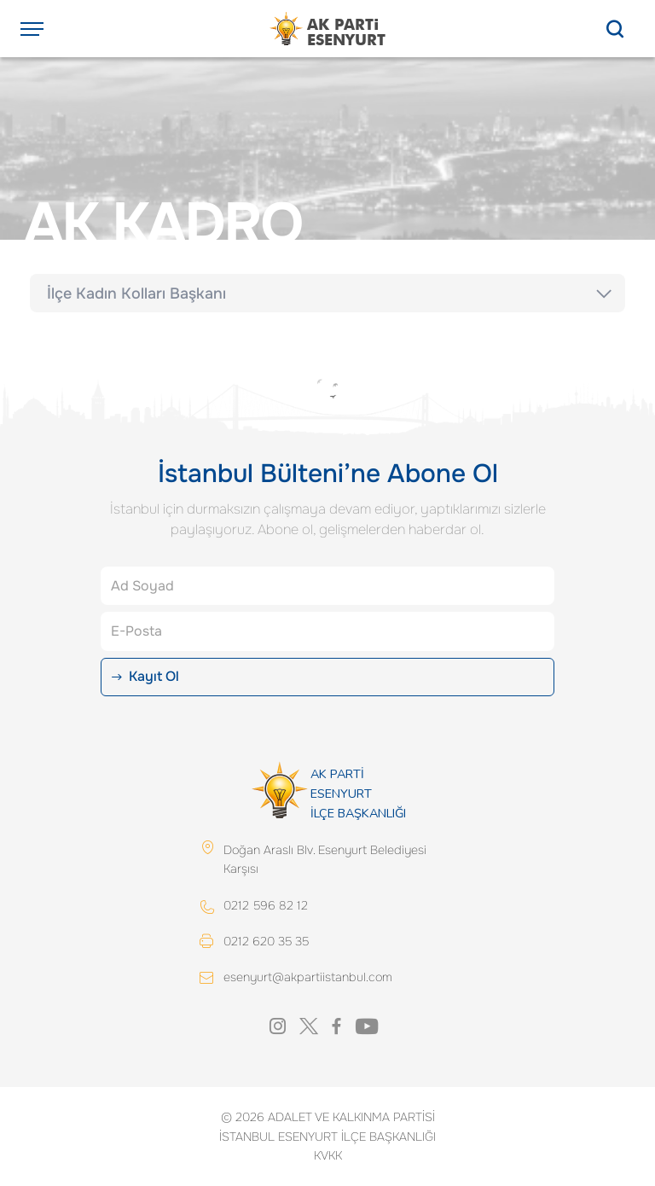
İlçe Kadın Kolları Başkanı (136, 293)
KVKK (328, 1155)
